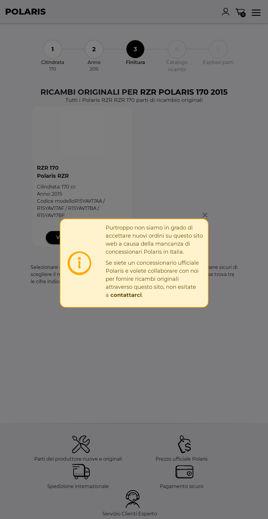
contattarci (126, 295)
